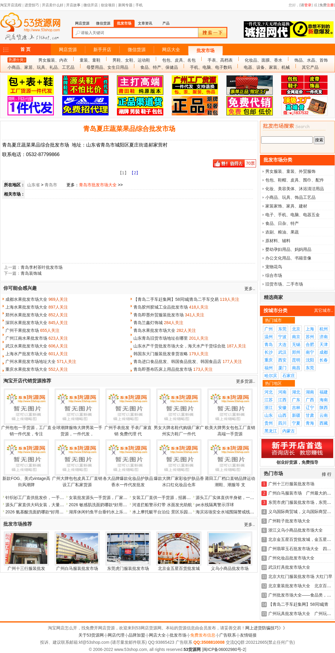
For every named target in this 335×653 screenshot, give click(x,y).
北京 (296, 328)
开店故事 (73, 5)
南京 (296, 336)
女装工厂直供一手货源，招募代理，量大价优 (174, 497)
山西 (282, 415)
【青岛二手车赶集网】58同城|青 (298, 604)
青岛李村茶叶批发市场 (42, 267)
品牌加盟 (136, 635)
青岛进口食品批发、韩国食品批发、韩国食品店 (177, 361)
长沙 (268, 352)
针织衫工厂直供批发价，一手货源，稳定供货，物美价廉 (57, 497)
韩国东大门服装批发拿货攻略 (160, 353)
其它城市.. (323, 310)
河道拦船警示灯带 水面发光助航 (162, 504)
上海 (310, 328)
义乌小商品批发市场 (230, 568)
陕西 (323, 407)
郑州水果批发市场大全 (26, 314)
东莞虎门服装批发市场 (128, 568)
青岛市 (51, 184)
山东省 (33, 184)
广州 (268, 328)
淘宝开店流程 (11, 5)
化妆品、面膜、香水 (263, 60)
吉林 (296, 407)
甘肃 (310, 415)
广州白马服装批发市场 (77, 568)
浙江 (268, 407)
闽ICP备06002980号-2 (224, 649)
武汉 (282, 352)
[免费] (326, 5)
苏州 (310, 336)
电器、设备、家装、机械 (267, 67)
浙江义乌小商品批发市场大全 (295, 530)
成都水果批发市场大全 (26, 299)
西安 (282, 360)
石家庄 (288, 375)
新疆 (296, 415)
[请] (306, 5)
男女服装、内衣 (53, 60)
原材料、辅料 (277, 240)
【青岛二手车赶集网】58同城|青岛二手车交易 (176, 299)
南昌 (296, 367)
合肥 (310, 344)
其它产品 (310, 67)
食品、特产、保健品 (159, 67)
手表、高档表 (220, 60)
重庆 (268, 360)
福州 (268, 367)
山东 (268, 415)
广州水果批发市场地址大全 (30, 361)
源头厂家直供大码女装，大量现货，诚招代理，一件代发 (57, 504)
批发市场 (205, 50)
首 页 (25, 49)
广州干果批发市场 (22, 330)
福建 (323, 392)
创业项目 (108, 5)
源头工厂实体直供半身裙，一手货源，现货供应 (240, 497)
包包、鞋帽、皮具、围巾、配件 (294, 180)
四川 (282, 423)
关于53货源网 (91, 635)
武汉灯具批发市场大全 (289, 567)
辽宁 (310, 407)
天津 (323, 344)
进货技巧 (32, 5)
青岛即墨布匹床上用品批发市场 (162, 369)
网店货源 (68, 49)
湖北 (296, 392)
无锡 (296, 344)
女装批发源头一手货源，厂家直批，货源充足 (111, 497)
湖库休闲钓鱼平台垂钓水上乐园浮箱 (102, 511)
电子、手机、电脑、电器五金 (292, 214)
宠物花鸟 (273, 266)
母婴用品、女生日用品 (107, 67)
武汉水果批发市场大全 (26, 346)
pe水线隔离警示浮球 (215, 504)
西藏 (323, 423)
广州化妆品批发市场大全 (291, 558)
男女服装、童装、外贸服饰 (290, 171)
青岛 (268, 344)
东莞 (282, 328)
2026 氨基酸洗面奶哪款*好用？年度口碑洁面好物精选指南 (59, 511)
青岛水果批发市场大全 (154, 330)
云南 (323, 415)
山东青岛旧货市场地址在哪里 (160, 338)
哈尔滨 (270, 375)
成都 (323, 352)
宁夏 (296, 423)
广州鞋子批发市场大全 (289, 520)
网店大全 (171, 49)
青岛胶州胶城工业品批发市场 (160, 307)
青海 (310, 423)
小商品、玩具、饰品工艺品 (290, 197)
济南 (323, 336)
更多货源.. (245, 381)
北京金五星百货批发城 (179, 568)
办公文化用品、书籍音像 (288, 258)
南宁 (310, 352)
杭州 (323, 328)
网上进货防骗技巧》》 (266, 627)
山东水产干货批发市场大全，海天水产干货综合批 (179, 346)
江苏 (268, 399)
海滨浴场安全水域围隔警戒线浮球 (227, 511)
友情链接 (248, 635)
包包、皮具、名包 (179, 60)
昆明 (296, 360)
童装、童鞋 (90, 60)
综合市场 (273, 275)
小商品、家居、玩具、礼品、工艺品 (40, 67)
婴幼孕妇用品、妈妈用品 (288, 249)
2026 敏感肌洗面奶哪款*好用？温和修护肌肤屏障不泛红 (121, 504)
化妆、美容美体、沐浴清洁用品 (294, 188)
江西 (282, 399)
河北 (268, 392)
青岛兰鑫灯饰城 (148, 322)
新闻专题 (125, 5)
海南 (323, 399)
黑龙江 (270, 430)
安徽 (282, 407)
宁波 (282, 336)
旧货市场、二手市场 (284, 284)
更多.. (249, 288)
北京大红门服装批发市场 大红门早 (300, 576)
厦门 (282, 367)
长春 (323, 360)
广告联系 (227, 635)
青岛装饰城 (31, 273)
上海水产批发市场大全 (26, 353)
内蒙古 (288, 430)
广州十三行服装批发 (26, 568)
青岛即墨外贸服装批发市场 (158, 314)
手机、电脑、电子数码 (211, 67)
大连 (282, 344)
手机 (139, 5)
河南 (282, 392)
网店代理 (116, 635)
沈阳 (310, 360)
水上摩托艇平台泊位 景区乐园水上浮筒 (168, 511)
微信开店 (90, 5)
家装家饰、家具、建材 (286, 206)
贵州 (268, 423)
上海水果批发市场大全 (26, 307)
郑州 (296, 352)
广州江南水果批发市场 (26, 338)
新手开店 (102, 49)
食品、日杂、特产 (282, 223)
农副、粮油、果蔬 (282, 232)
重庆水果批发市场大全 (26, 369)
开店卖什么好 (52, 5)
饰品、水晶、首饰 (311, 60)
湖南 (310, 392)
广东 (296, 399)
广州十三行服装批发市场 (291, 483)
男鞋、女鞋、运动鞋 (131, 60)
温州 (268, 336)
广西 (310, 399)
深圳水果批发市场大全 (26, 322)
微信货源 (137, 49)
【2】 (135, 172)
